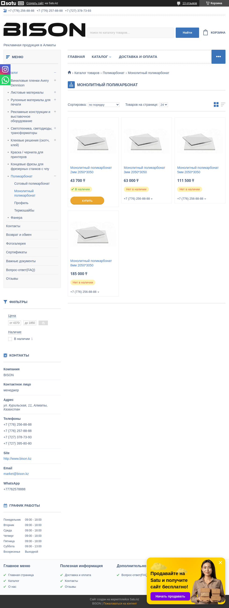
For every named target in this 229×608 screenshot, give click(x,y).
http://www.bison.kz (18, 458)
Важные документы (21, 261)
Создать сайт (35, 3)
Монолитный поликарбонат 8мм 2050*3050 (91, 263)
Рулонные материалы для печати (30, 102)
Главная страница (21, 575)
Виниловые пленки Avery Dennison (30, 83)
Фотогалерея (16, 243)
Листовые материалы (27, 92)
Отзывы (12, 278)
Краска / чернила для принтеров (27, 154)
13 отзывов (189, 3)
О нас (12, 586)
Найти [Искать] (187, 32)
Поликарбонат (21, 176)
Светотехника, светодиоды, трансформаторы (31, 131)
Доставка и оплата (138, 56)
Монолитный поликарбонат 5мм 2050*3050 (197, 170)
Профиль (21, 203)
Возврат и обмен (19, 235)
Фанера (16, 217)
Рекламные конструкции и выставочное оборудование (30, 116)
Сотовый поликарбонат (32, 183)
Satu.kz (134, 599)
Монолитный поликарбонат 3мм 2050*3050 (144, 170)
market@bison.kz (16, 474)
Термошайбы (24, 210)
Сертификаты (16, 252)
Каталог (12, 72)
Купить (87, 200)
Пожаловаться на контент (120, 603)
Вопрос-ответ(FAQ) (20, 270)
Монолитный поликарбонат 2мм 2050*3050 (91, 170)
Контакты (13, 226)
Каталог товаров (86, 73)
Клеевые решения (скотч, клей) (30, 142)
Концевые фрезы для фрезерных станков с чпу (30, 166)
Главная (76, 56)
